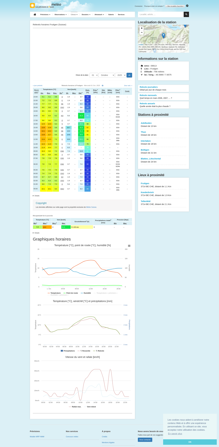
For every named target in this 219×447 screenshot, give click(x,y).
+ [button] (142, 28)
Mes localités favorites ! (175, 6)
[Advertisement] (82, 50)
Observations (60, 14)
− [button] (142, 33)
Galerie (111, 14)
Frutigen (163, 185)
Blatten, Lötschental (163, 160)
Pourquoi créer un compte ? (154, 6)
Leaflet (141, 44)
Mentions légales (108, 443)
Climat (74, 14)
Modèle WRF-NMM (37, 437)
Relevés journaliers (163, 88)
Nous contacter (145, 440)
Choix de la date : (82, 75)
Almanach (99, 14)
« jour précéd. (38, 85)
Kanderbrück (163, 194)
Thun (163, 133)
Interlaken (163, 142)
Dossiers (86, 14)
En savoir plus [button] (175, 433)
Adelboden (163, 125)
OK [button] (189, 442)
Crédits (104, 437)
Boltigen (163, 151)
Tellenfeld (163, 203)
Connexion (138, 6)
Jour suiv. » (128, 85)
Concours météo (72, 437)
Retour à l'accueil (46, 5)
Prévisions (45, 14)
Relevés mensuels (163, 96)
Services (121, 14)
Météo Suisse (91, 207)
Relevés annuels (163, 105)
